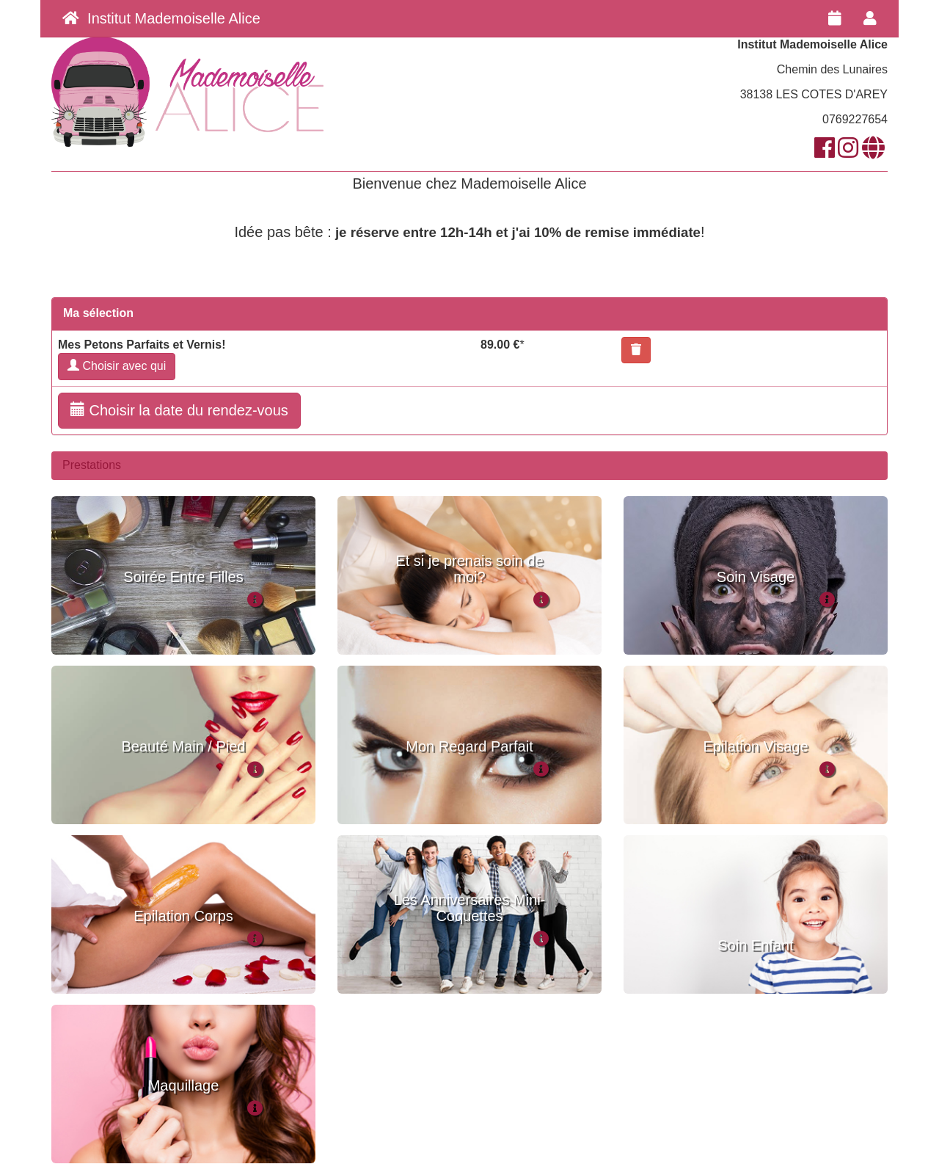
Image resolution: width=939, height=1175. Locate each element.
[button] (636, 350)
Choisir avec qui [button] (116, 366)
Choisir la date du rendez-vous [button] (179, 409)
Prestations (91, 465)
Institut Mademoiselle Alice (161, 18)
